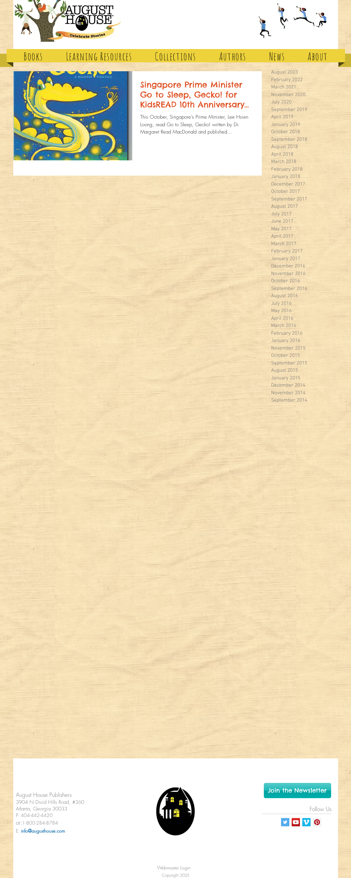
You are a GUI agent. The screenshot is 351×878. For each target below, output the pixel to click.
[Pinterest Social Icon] (317, 822)
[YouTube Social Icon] (296, 822)
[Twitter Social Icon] (285, 822)
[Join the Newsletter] (297, 790)
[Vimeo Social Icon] (306, 822)
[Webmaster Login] (174, 867)
